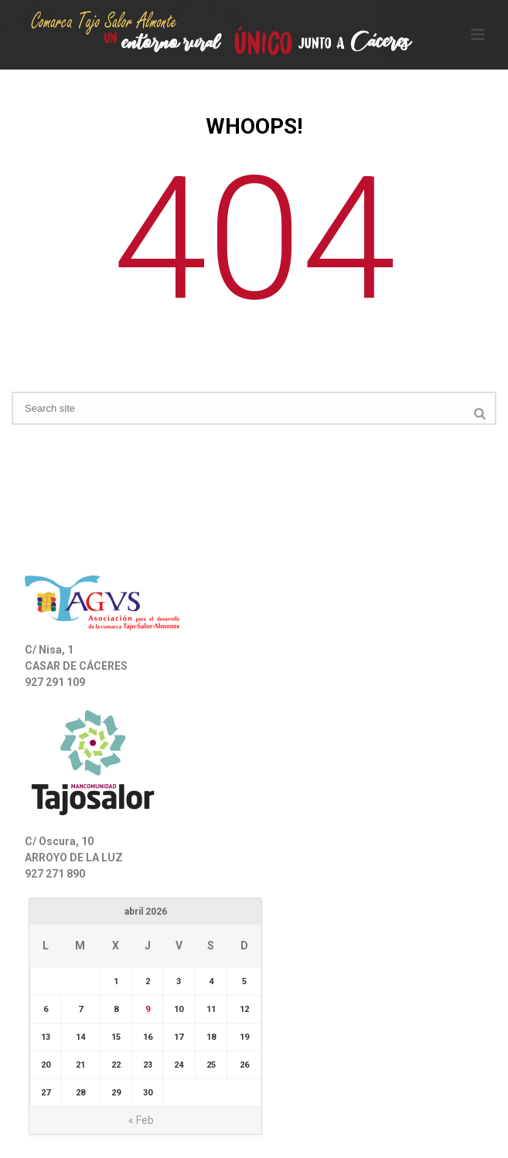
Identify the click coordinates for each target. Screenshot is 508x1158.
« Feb (141, 1120)
